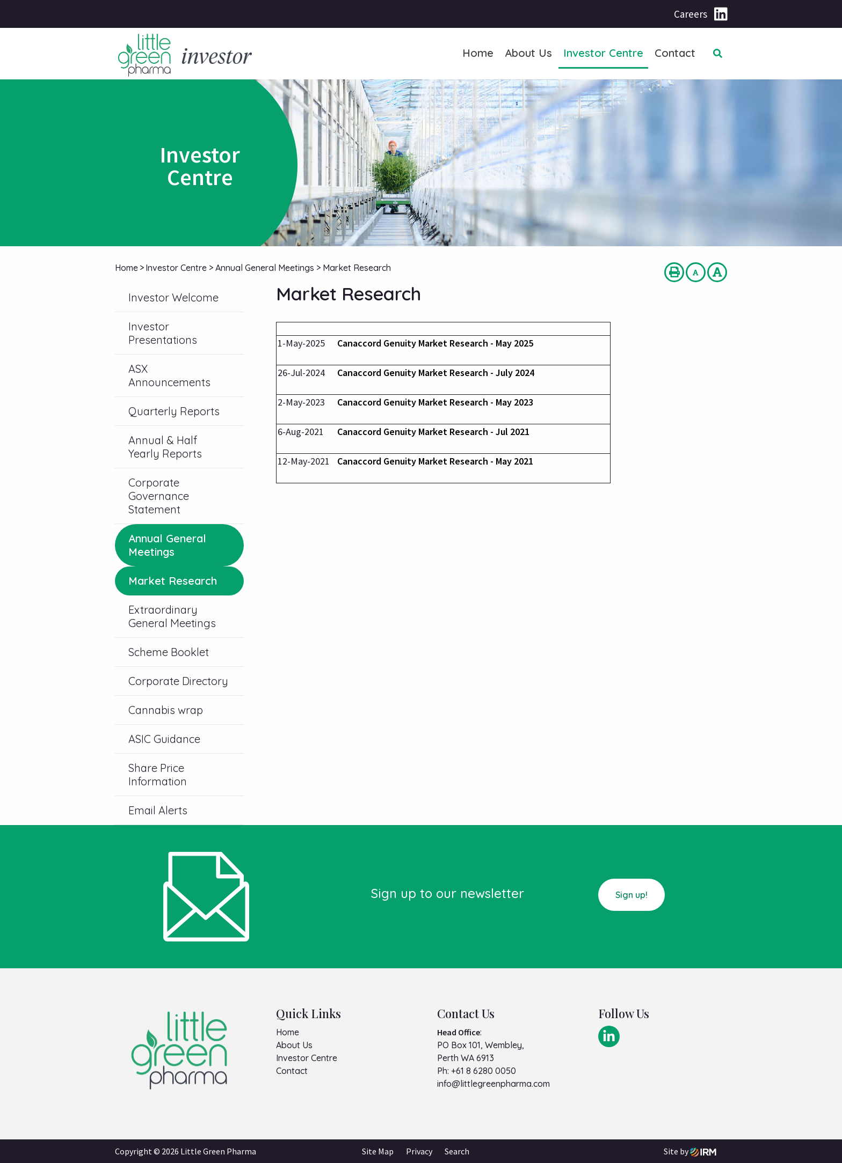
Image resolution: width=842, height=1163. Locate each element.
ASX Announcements (169, 375)
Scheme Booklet (168, 652)
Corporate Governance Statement (158, 496)
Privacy (419, 1151)
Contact (675, 53)
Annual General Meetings (167, 545)
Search (457, 1151)
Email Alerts (157, 810)
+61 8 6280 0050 (483, 1070)
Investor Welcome (173, 297)
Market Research (172, 580)
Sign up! (631, 894)
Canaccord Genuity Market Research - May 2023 (435, 402)
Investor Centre (603, 53)
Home (477, 53)
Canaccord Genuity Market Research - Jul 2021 (433, 431)
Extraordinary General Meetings (172, 616)
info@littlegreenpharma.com (493, 1083)
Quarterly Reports (174, 411)
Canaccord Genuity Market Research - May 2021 (435, 461)
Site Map (378, 1151)
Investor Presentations (162, 333)
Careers (690, 14)
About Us (528, 53)
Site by (690, 1151)
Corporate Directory (178, 681)
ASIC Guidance (164, 739)
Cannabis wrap (165, 710)
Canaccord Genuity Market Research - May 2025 (435, 343)
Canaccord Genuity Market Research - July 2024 (435, 372)
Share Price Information (157, 774)
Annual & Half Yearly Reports (165, 446)
